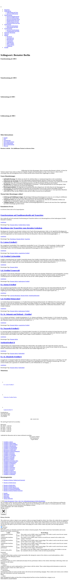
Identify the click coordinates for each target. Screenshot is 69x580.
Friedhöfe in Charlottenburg (10, 447)
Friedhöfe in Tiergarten (9, 469)
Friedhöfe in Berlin (8, 442)
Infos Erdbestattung (8, 143)
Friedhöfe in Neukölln (9, 458)
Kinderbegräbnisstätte (34, 295)
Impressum (6, 496)
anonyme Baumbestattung (13, 16)
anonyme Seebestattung (12, 26)
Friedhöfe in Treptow (9, 470)
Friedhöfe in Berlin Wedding (10, 444)
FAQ (5, 139)
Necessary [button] (3, 525)
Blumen (6, 35)
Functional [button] (3, 552)
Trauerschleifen (10, 44)
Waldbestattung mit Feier (13, 21)
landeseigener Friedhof (23, 281)
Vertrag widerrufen (8, 498)
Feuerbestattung (8, 28)
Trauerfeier (27, 239)
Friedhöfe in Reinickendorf (10, 462)
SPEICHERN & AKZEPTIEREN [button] (9, 578)
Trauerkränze (10, 40)
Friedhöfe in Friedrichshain (10, 448)
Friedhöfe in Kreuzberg (9, 454)
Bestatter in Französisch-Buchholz (12, 489)
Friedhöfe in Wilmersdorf (10, 473)
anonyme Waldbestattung (13, 17)
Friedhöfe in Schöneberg (10, 463)
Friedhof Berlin (22, 224)
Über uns (6, 145)
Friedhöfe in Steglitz (9, 466)
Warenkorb (9, 36)
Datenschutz (7, 497)
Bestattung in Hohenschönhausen (12, 451)
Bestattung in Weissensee (10, 471)
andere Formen (10, 43)
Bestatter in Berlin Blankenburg (11, 488)
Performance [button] (4, 557)
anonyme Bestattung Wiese (13, 19)
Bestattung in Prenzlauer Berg (11, 460)
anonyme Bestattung (15, 295)
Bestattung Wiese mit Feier (13, 23)
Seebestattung (7, 24)
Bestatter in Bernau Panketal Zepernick (13, 490)
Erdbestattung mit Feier (12, 12)
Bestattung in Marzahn (9, 456)
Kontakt (6, 47)
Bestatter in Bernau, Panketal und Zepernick (14, 480)
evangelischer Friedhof (23, 253)
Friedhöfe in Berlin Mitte (10, 443)
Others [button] (2, 574)
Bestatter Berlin (14, 224)
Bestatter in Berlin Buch (9, 485)
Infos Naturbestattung (9, 141)
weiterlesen (3, 222)
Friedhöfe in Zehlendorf (9, 474)
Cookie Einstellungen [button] (6, 506)
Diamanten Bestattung (9, 32)
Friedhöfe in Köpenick (9, 452)
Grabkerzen (9, 46)
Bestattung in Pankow (9, 459)
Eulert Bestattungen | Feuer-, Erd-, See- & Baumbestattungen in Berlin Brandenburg (24, 501)
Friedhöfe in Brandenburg (10, 446)
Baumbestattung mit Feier (13, 20)
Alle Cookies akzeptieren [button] (17, 506)
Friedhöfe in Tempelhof (9, 467)
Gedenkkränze (10, 42)
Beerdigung (13, 239)
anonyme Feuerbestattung (13, 30)
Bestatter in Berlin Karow (10, 482)
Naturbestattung (8, 15)
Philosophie (6, 494)
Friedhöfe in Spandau (9, 464)
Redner (28, 224)
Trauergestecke (10, 38)
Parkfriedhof (21, 353)
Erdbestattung (7, 11)
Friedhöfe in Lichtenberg (10, 455)
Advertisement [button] (4, 569)
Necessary (4, 527)
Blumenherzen (10, 39)
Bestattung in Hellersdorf (10, 450)
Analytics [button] (3, 563)
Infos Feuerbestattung (9, 144)
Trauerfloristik (7, 140)
